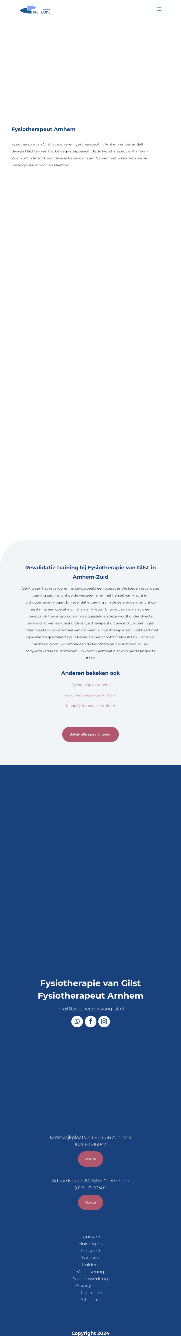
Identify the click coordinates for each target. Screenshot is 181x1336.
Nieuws (90, 1198)
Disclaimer (90, 1233)
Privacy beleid (91, 1226)
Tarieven (90, 1178)
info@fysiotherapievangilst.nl (90, 950)
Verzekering (90, 1212)
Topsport (90, 1191)
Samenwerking (90, 1219)
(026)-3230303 (90, 1128)
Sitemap (90, 1240)
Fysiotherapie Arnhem (90, 625)
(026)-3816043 (90, 1085)
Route (90, 1100)
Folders (90, 1205)
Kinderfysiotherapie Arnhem (90, 646)
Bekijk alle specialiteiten (90, 675)
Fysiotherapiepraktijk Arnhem (90, 636)
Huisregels (90, 1185)
